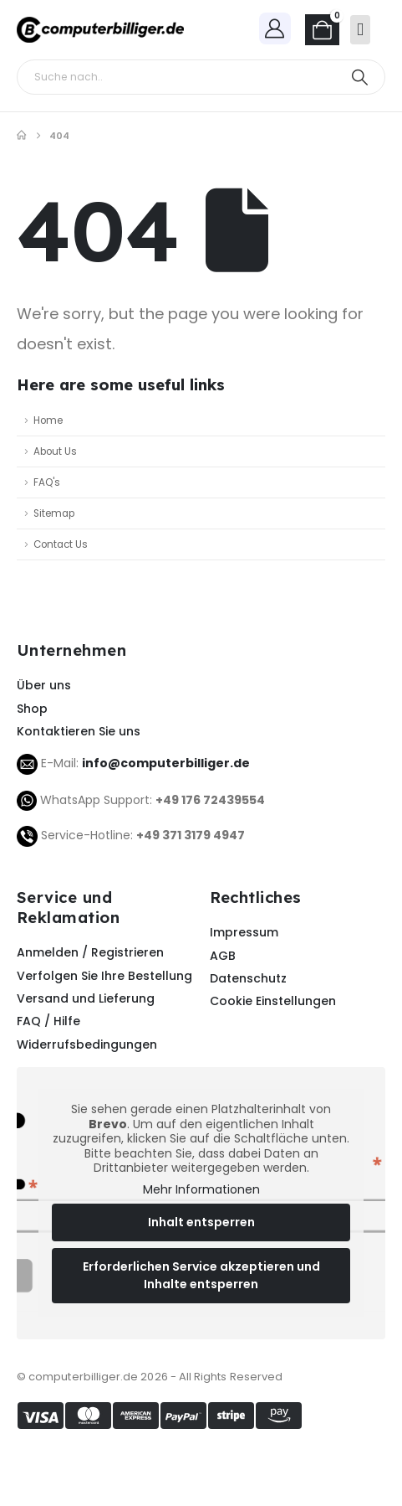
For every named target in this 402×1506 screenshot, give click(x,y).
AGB (223, 955)
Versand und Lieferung (86, 998)
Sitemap (53, 513)
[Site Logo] (100, 30)
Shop (32, 708)
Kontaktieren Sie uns (78, 731)
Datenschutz (248, 978)
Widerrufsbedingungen (87, 1044)
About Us (55, 451)
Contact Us (60, 544)
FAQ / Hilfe (48, 1021)
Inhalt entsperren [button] (201, 1222)
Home (48, 420)
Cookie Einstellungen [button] (273, 1001)
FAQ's (46, 482)
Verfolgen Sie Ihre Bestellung (104, 975)
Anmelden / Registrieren (90, 952)
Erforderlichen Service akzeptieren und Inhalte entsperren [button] (201, 1275)
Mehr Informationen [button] (201, 1190)
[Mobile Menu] (360, 29)
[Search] (359, 77)
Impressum (244, 932)
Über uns (44, 685)
